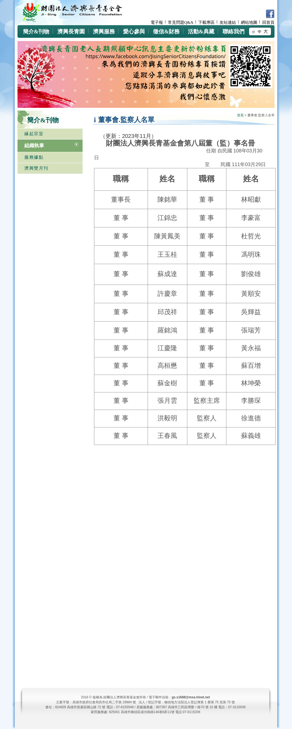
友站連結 (228, 22)
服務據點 (33, 157)
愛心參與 (134, 31)
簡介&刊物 (36, 31)
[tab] (50, 145)
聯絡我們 (233, 31)
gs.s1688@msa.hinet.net (191, 697)
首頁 (240, 115)
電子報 (157, 22)
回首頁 (268, 22)
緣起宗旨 (33, 133)
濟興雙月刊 (36, 168)
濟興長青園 (71, 31)
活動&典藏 (201, 31)
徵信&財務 (166, 31)
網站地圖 (249, 22)
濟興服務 (104, 31)
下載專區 (206, 22)
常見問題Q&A (180, 22)
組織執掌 (34, 145)
